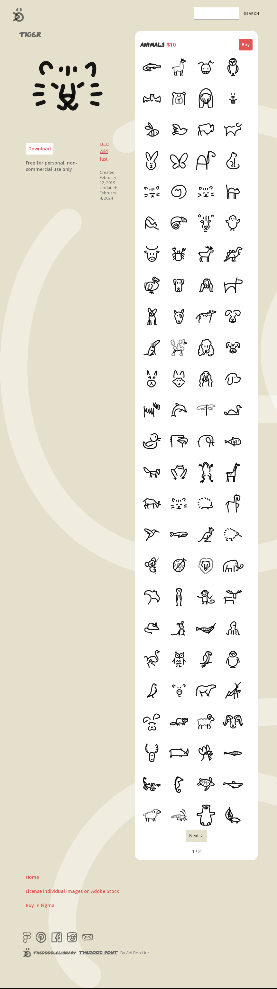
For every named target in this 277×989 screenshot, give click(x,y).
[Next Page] (196, 836)
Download (39, 149)
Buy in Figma (40, 905)
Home (32, 877)
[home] (18, 15)
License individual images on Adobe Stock (72, 891)
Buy (246, 44)
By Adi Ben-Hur (134, 953)
